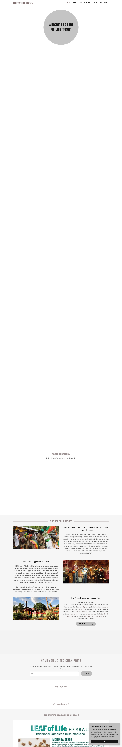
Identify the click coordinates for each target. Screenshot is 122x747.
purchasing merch (81, 612)
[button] (106, 3)
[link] (37, 3)
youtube (80, 609)
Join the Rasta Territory (86, 624)
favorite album (90, 614)
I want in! (86, 673)
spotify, (82, 607)
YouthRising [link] (87, 3)
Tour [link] (80, 3)
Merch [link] (95, 3)
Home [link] (68, 3)
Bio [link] (101, 3)
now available (72, 614)
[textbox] (54, 673)
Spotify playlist (103, 607)
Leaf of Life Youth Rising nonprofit (94, 616)
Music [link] (74, 3)
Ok (104, 741)
